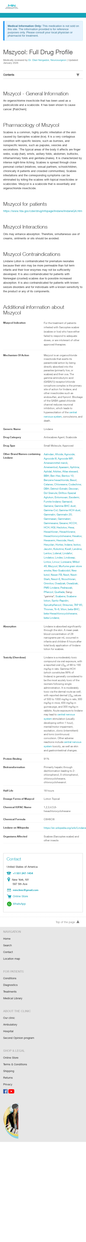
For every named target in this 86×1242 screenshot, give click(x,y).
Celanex (48, 479)
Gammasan (67, 514)
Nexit (60, 578)
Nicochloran (62, 583)
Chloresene (61, 479)
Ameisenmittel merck (56, 458)
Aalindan (49, 449)
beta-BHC (57, 613)
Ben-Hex (56, 471)
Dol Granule (72, 488)
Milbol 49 (61, 566)
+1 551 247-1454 (22, 877)
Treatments (10, 993)
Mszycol (73, 566)
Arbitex (57, 467)
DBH (60, 484)
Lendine (48, 553)
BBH (46, 471)
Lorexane (49, 566)
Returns (8, 1077)
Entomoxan (50, 497)
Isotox (47, 548)
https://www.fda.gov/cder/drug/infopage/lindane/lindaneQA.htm (41, 206)
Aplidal (48, 467)
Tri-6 (79, 609)
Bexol (74, 475)
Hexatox (48, 540)
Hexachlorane (52, 531)
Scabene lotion (64, 600)
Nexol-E (48, 583)
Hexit (47, 544)
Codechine (50, 484)
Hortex (67, 544)
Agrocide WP (66, 454)
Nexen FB (49, 578)
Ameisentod (51, 462)
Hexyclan (56, 544)
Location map (11, 961)
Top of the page (68, 925)
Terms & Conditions (15, 1064)
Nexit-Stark (70, 578)
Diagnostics (10, 986)
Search (7, 948)
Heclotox (49, 527)
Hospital (8, 1032)
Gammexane (66, 518)
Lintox (59, 561)
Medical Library (12, 999)
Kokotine (67, 548)
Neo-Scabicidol (52, 574)
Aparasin (64, 462)
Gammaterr (50, 518)
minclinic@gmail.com (26, 893)
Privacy (7, 1084)
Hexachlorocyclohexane (58, 535)
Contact (8, 954)
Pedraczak (61, 591)
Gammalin (73, 510)
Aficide (59, 449)
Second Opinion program (18, 1038)
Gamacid (59, 501)
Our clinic (9, 1019)
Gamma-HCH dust (55, 510)
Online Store (11, 1058)
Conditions (9, 980)
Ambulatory (10, 1025)
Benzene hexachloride (57, 475)
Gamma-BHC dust (54, 505)
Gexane (48, 522)
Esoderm (63, 497)
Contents (41, 75)
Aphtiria (75, 462)
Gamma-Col (74, 505)
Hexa (58, 527)
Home (7, 941)
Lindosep (49, 561)
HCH (66, 522)
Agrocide (69, 449)
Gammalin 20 (51, 514)
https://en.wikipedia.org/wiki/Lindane (65, 832)
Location (9, 884)
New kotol (68, 574)
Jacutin (56, 548)
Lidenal (68, 553)
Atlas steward (70, 467)
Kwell (77, 548)
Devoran (58, 488)
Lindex (70, 557)
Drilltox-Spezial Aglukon (57, 492)
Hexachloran (70, 527)
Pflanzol (73, 591)
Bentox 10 (68, 471)
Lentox (59, 553)
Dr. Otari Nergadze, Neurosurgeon (47, 60)
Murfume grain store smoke (60, 570)
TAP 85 (60, 609)
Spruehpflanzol (63, 604)
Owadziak (62, 587)
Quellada (49, 596)
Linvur (68, 561)
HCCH (58, 522)
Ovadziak (49, 587)
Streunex (49, 609)
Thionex (70, 609)
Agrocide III (50, 454)
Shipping (8, 1071)
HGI (73, 522)
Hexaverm (61, 540)
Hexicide (73, 540)
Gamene (71, 501)
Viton (47, 613)
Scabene (49, 600)
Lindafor (48, 557)
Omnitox (75, 583)
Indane (77, 544)
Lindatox (60, 557)
